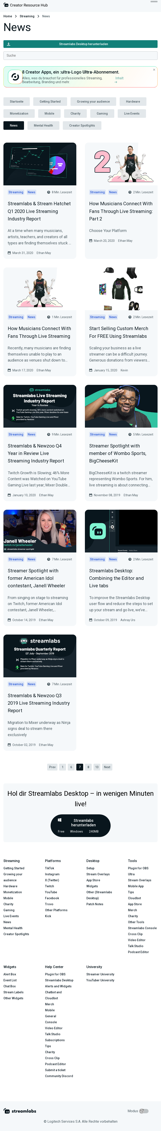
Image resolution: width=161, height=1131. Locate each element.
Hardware (133, 101)
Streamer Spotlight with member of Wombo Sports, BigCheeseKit (117, 453)
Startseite (16, 101)
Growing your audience (93, 101)
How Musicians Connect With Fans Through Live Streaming (39, 332)
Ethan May (44, 253)
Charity (75, 113)
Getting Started (50, 101)
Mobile (49, 113)
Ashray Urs (127, 620)
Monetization (19, 113)
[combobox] (80, 55)
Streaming (27, 16)
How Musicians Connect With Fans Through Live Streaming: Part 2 (121, 211)
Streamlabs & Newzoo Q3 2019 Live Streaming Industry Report (39, 703)
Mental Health (43, 125)
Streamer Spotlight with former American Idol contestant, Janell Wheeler (36, 578)
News (14, 125)
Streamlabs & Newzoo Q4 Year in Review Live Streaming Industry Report (36, 453)
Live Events (132, 113)
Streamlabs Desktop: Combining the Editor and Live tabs (116, 578)
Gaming (102, 113)
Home (7, 16)
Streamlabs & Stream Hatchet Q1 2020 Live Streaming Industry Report (39, 211)
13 (97, 767)
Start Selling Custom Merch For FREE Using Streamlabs (118, 332)
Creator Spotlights (82, 125)
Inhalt (118, 79)
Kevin (124, 370)
